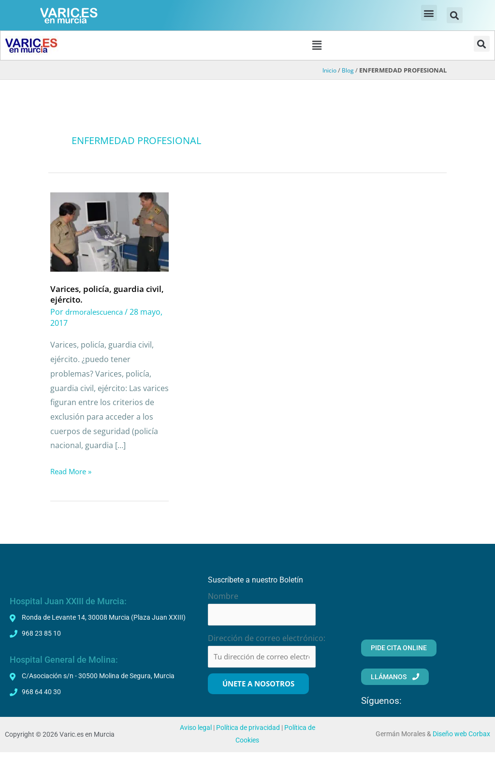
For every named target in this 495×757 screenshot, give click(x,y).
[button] (429, 13)
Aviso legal (196, 732)
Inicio (328, 72)
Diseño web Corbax (461, 739)
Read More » (73, 472)
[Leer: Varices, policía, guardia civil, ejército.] (109, 233)
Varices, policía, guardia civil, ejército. (99, 296)
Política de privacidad (248, 732)
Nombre (223, 598)
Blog (347, 72)
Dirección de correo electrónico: (266, 641)
